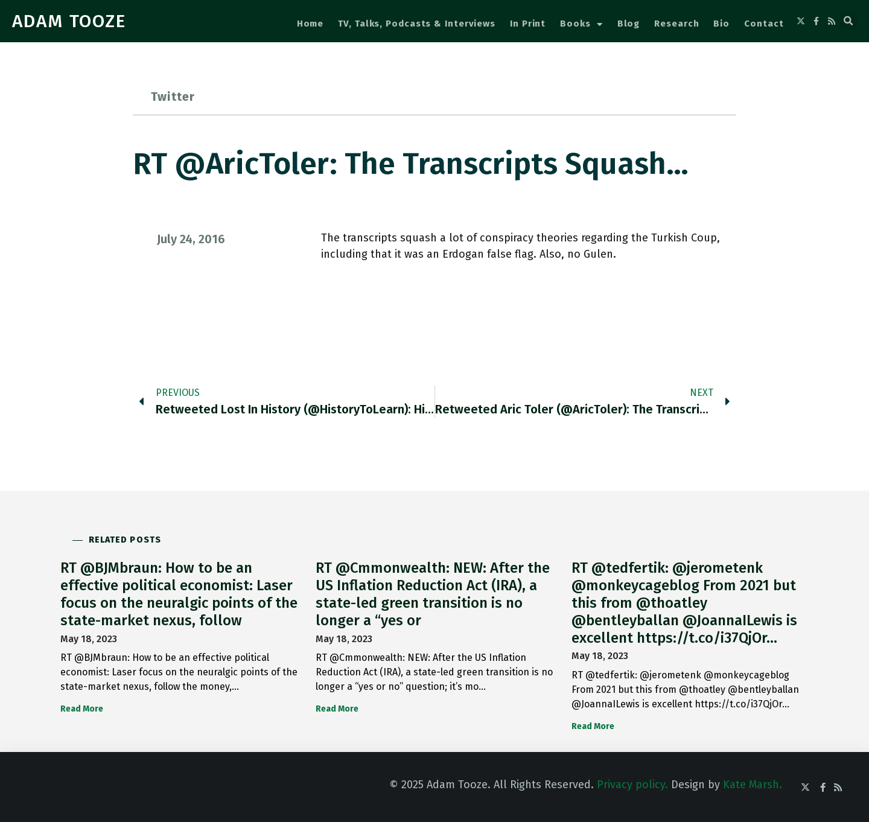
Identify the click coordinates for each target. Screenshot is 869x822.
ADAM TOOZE (69, 21)
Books (581, 24)
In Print (528, 23)
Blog (628, 23)
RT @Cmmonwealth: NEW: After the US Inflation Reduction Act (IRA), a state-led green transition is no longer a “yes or (433, 593)
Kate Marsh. (752, 784)
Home (310, 23)
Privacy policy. (632, 784)
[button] (848, 21)
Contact (763, 23)
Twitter (173, 96)
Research (676, 23)
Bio (721, 23)
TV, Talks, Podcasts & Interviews (416, 23)
